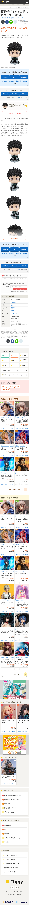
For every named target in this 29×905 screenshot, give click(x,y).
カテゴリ (23, 355)
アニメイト (14, 77)
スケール (22, 445)
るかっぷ (13, 305)
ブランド (14, 365)
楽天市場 (18, 81)
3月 (9, 370)
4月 (13, 370)
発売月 (3, 375)
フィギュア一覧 (14, 674)
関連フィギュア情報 (9, 398)
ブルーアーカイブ (9, 812)
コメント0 (26, 20)
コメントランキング (9, 758)
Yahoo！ (11, 81)
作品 (12, 360)
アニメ (7, 600)
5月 (17, 370)
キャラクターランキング (10, 820)
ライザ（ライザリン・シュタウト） (14, 838)
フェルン (6, 842)
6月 (22, 370)
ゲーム (7, 417)
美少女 (2, 417)
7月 (26, 370)
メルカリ (5, 93)
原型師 (22, 365)
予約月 (3, 370)
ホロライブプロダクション (11, 800)
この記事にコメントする (14, 113)
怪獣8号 (13, 5)
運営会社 (22, 892)
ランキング (14, 355)
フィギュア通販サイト (10, 855)
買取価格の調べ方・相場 (11, 868)
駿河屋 (24, 93)
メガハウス (14, 302)
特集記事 (5, 850)
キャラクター (23, 360)
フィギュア (8, 5)
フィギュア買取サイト (10, 859)
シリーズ (4, 360)
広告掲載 (16, 892)
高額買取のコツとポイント (11, 863)
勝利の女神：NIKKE (9, 808)
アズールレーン (8, 804)
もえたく (17, 97)
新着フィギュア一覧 (9, 497)
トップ (2, 5)
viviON (25, 81)
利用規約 (19, 894)
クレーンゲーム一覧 (9, 872)
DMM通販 (24, 77)
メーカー (4, 365)
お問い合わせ (11, 894)
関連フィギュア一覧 (14, 489)
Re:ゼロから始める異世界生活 (12, 795)
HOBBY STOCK (5, 390)
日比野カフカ (25, 5)
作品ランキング (7, 790)
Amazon (4, 81)
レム (5, 829)
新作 (3, 355)
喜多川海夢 (7, 825)
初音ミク (6, 834)
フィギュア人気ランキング (11, 702)
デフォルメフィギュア (17, 18)
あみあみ (5, 77)
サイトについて (8, 892)
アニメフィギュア (6, 18)
